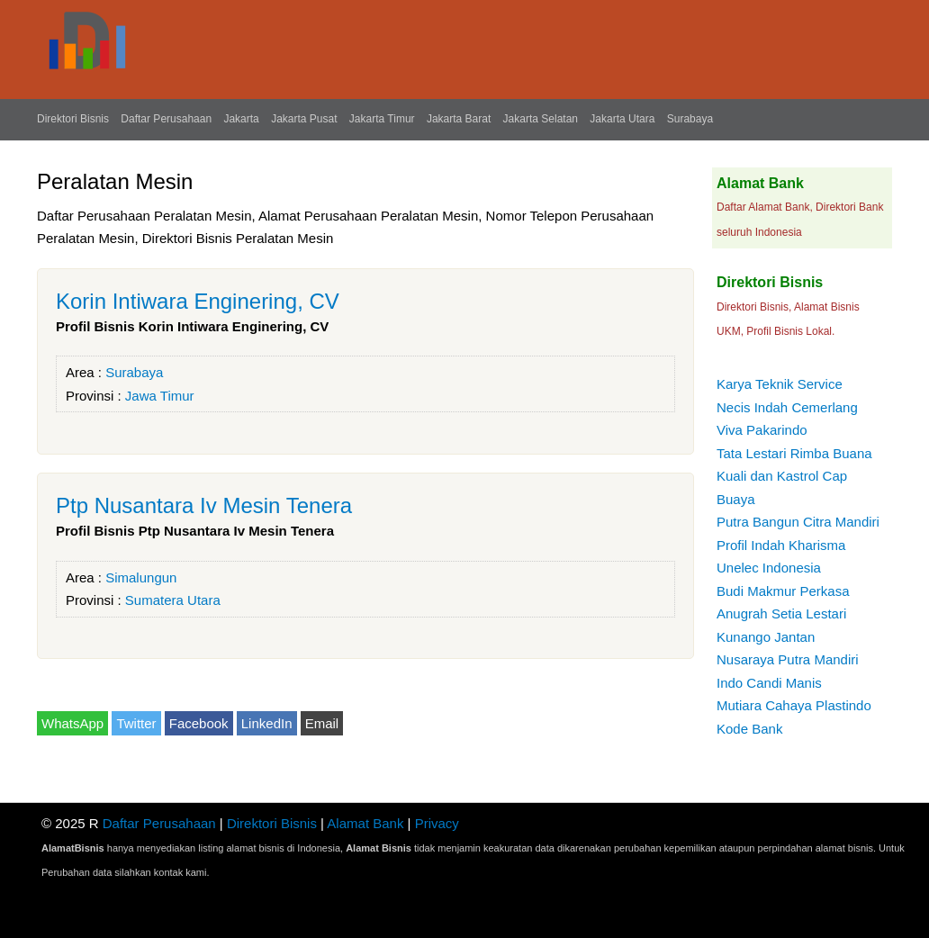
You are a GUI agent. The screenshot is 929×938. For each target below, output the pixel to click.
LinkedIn (267, 723)
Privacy (437, 823)
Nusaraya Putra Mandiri (788, 659)
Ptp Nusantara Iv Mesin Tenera (204, 505)
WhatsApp (72, 723)
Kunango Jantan (766, 637)
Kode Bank (749, 728)
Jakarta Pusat (304, 119)
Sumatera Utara (173, 600)
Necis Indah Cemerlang (787, 407)
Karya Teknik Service (780, 384)
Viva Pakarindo (762, 429)
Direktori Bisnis (73, 119)
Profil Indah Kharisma (781, 545)
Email (322, 723)
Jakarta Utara (622, 119)
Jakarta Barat (459, 119)
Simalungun (140, 577)
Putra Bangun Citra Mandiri (798, 521)
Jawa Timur (159, 395)
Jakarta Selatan (540, 119)
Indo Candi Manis (769, 682)
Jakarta (240, 119)
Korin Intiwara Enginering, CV (197, 301)
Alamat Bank (365, 823)
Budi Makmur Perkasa (783, 591)
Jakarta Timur (382, 119)
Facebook (199, 723)
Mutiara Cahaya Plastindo (794, 705)
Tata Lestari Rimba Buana (794, 453)
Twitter (136, 723)
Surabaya (690, 119)
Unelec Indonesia (769, 567)
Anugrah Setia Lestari (781, 613)
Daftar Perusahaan (166, 119)
